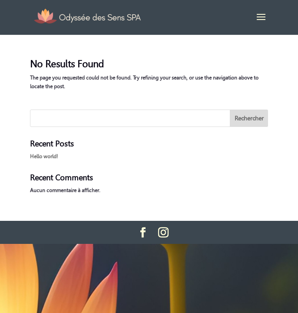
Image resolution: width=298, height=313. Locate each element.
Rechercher (249, 118)
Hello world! (44, 156)
